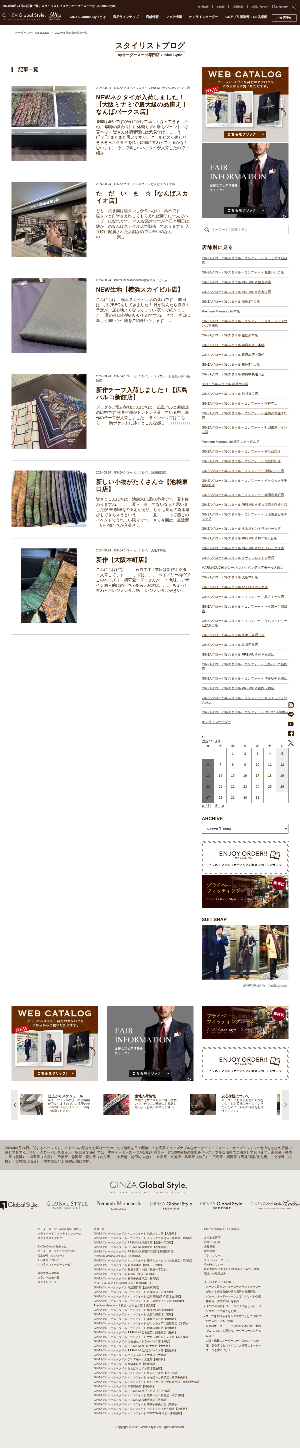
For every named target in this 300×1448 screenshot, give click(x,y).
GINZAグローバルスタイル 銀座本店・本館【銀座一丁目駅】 (131, 1269)
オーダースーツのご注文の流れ (57, 1250)
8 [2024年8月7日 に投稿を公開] (233, 764)
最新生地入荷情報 (49, 1272)
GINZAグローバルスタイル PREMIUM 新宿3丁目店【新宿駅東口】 (135, 1251)
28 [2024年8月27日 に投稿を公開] (220, 797)
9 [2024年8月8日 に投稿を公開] (245, 764)
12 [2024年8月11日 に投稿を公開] (282, 764)
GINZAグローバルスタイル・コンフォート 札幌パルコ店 (243, 272)
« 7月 (206, 805)
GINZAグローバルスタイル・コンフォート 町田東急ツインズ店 (244, 430)
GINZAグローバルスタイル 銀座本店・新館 (233, 355)
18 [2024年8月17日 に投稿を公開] (270, 775)
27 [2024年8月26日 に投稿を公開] (208, 797)
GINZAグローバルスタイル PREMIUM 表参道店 (236, 292)
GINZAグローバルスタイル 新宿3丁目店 (231, 301)
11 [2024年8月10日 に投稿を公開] (270, 764)
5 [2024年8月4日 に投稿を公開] (282, 753)
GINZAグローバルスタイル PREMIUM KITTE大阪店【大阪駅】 (132, 1345)
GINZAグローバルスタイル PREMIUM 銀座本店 (236, 282)
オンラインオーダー (203, 17)
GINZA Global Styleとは (88, 17)
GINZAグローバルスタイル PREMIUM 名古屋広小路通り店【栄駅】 (135, 1332)
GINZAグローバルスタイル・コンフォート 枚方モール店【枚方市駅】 (137, 1372)
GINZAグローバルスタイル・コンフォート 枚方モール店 (243, 597)
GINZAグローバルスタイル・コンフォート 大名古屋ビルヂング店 (244, 516)
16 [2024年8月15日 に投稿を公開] (245, 775)
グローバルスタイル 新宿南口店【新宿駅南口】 (123, 1282)
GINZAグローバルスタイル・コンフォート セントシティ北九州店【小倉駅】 (141, 1408)
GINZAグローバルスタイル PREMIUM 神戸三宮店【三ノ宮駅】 (133, 1390)
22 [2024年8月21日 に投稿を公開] (232, 786)
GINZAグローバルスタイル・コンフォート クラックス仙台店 (244, 260)
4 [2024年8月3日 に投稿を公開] (270, 753)
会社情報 (203, 6)
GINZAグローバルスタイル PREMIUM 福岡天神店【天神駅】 (131, 1399)
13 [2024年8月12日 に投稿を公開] (208, 775)
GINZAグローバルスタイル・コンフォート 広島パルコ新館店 (244, 666)
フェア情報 (174, 17)
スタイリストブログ (50, 1237)
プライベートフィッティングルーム (60, 1233)
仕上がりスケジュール (51, 1255)
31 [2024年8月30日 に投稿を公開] (257, 797)
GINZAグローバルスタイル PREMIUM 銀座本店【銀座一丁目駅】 (134, 1242)
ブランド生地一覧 (49, 1277)
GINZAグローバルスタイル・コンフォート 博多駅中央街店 (244, 678)
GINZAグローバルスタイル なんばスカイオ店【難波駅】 (129, 1368)
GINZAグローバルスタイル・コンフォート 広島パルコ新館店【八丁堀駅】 (140, 1395)
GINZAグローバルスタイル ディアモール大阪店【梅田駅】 (130, 1359)
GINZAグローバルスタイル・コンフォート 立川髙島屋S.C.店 (244, 415)
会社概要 (209, 1246)
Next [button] (285, 1105)
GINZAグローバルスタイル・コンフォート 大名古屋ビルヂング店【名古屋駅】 (142, 1336)
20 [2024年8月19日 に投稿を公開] (208, 786)
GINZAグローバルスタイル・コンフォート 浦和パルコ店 (243, 471)
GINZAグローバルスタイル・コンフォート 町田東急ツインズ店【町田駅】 (140, 1300)
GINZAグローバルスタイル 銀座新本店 (230, 335)
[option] (63, 1104)
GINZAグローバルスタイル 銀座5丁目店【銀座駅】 (125, 1273)
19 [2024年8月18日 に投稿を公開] (282, 775)
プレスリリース (213, 1255)
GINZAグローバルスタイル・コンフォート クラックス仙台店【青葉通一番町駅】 (144, 1237)
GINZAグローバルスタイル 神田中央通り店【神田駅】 (127, 1278)
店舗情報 (152, 17)
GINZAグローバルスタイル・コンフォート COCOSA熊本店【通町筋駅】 (139, 1413)
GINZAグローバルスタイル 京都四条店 (230, 645)
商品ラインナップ (126, 17)
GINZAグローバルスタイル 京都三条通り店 (233, 635)
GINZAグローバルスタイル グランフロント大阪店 (238, 558)
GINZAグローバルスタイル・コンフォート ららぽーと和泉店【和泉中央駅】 (141, 1377)
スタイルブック (47, 1281)
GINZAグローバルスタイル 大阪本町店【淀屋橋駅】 (126, 1363)
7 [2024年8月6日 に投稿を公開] (220, 764)
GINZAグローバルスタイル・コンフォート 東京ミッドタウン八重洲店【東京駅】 (144, 1260)
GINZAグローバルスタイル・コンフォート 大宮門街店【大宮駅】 (134, 1314)
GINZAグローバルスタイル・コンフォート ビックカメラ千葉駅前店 (244, 483)
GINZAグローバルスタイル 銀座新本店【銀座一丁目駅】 (129, 1264)
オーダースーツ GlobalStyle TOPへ (59, 1228)
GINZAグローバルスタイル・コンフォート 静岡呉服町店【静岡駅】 (135, 1327)
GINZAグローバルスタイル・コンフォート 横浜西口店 (241, 451)
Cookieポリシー (214, 1264)
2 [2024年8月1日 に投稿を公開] (245, 753)
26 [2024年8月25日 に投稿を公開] (282, 786)
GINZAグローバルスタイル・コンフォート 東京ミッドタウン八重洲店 (244, 323)
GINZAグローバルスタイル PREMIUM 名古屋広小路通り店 (244, 504)
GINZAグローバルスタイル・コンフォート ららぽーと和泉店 (244, 609)
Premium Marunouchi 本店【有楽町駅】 (118, 1255)
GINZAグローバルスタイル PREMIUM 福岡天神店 (238, 688)
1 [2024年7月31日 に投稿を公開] (233, 753)
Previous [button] (14, 1105)
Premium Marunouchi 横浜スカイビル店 (231, 442)
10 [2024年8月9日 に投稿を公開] (257, 764)
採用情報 (238, 6)
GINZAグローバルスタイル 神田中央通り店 (233, 374)
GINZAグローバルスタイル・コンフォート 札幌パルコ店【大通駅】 (135, 1233)
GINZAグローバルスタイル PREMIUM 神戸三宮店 (238, 654)
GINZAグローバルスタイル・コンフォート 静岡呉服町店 (243, 495)
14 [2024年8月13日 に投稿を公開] (220, 775)
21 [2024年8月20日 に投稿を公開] (220, 786)
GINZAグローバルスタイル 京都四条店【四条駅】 (124, 1386)
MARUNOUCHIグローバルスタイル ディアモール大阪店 (243, 567)
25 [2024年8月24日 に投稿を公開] (270, 786)
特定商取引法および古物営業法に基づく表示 (231, 1268)
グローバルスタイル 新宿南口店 (225, 384)
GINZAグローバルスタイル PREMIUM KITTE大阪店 (239, 538)
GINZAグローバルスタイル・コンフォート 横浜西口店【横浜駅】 (134, 1309)
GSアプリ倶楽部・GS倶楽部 (246, 17)
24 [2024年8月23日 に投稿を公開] (257, 786)
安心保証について (49, 1259)
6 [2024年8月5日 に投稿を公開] (208, 764)
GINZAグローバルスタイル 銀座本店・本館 (233, 345)
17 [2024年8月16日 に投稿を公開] (257, 775)
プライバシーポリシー (218, 1259)
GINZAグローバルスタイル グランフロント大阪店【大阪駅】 (131, 1354)
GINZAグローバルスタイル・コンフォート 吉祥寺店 (240, 403)
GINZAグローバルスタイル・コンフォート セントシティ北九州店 (244, 700)
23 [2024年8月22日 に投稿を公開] (245, 786)
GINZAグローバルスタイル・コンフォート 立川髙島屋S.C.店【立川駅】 (138, 1296)
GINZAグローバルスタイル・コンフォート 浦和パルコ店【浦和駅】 (135, 1318)
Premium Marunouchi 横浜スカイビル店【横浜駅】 (125, 1305)
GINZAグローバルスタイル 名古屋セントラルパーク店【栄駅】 (133, 1341)
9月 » (219, 805)
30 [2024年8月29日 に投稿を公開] (245, 797)
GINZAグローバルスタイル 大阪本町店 (230, 577)
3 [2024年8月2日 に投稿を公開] (257, 753)
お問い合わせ (259, 6)
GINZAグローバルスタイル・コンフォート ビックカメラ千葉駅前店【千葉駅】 (142, 1323)
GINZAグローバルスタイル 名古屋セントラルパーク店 (241, 528)
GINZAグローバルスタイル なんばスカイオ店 (235, 587)
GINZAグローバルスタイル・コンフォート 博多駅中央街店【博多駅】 (137, 1404)
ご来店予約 (284, 18)
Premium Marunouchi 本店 (221, 311)
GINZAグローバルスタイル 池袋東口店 (230, 394)
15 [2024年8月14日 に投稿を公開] (232, 775)
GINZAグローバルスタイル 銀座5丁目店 (231, 364)
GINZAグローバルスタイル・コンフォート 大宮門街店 (241, 461)
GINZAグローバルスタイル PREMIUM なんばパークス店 (243, 548)
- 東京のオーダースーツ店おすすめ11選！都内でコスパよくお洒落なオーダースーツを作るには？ (232, 1330)
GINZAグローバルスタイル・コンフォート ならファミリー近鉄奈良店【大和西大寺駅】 (148, 1381)
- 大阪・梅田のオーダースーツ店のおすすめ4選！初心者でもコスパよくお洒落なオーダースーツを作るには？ (232, 1345)
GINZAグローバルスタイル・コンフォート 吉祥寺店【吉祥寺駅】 (134, 1291)
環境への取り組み (215, 1273)
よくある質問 (212, 1237)
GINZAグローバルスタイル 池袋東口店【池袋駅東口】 (127, 1287)
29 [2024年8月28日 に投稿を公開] (232, 797)
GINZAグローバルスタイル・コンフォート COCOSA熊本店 (245, 712)
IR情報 (220, 6)
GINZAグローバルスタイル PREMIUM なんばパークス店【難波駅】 (135, 1350)
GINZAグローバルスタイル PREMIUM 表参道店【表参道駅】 (131, 1246)
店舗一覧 (99, 1228)
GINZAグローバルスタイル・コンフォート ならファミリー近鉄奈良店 (244, 623)
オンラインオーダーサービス (55, 1264)
